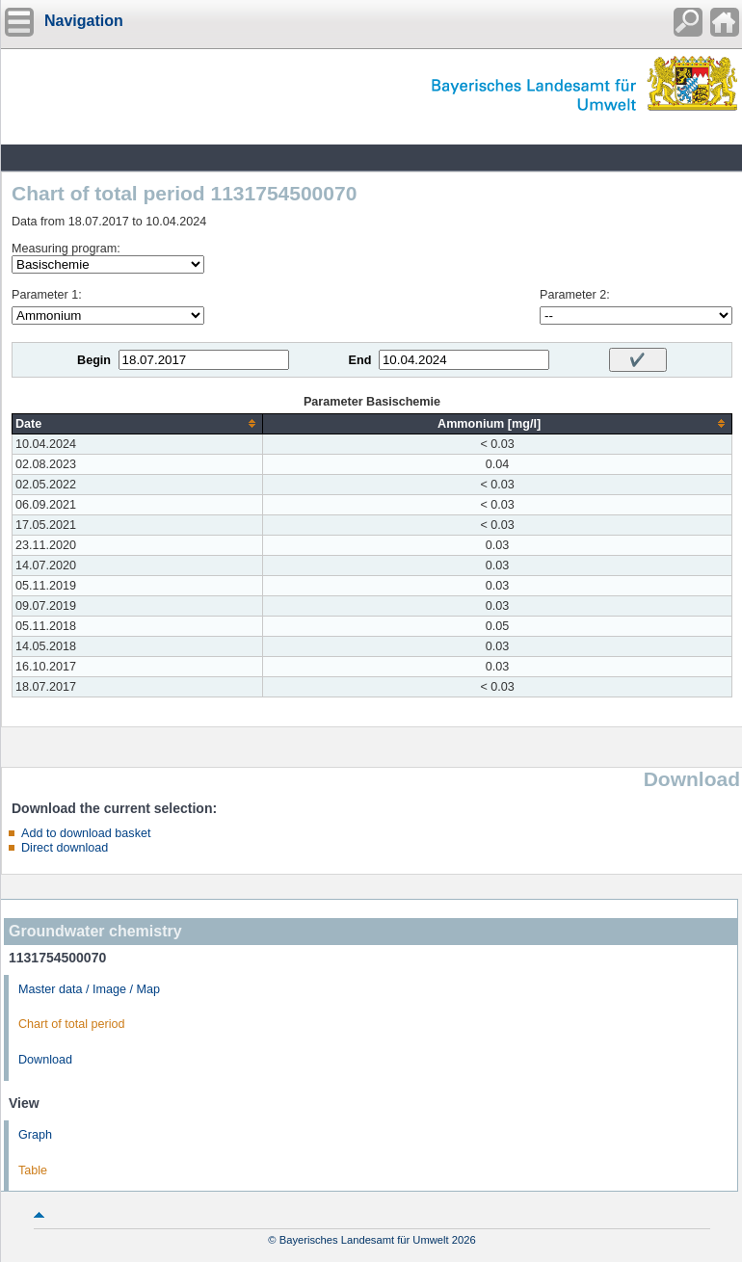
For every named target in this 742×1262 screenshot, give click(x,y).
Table (32, 1170)
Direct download (64, 847)
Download (45, 1059)
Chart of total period (71, 1024)
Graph (35, 1135)
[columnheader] (138, 423)
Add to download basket (85, 833)
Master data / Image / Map (89, 989)
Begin (94, 360)
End (360, 360)
